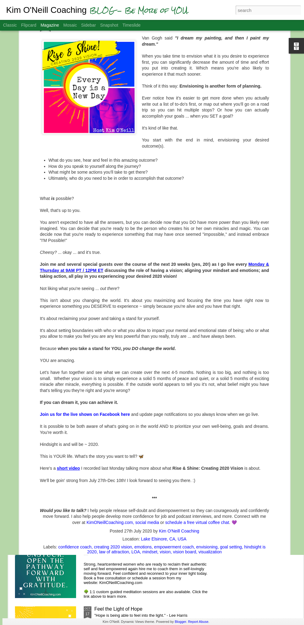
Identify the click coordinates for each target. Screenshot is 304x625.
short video (68, 393)
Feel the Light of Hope (118, 609)
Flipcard (28, 25)
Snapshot (109, 25)
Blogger (180, 621)
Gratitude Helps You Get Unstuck (130, 539)
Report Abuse (198, 621)
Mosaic (70, 25)
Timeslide (132, 25)
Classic (10, 25)
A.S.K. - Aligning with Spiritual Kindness (137, 470)
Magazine (50, 25)
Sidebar (88, 25)
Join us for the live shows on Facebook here (85, 339)
